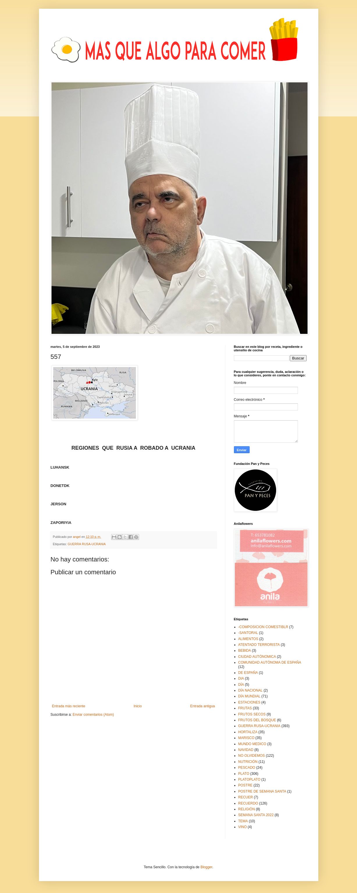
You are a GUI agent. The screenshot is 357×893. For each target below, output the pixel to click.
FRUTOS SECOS (252, 714)
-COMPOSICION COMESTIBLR (263, 627)
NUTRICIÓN (248, 762)
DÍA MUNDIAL (249, 696)
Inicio (138, 706)
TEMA (243, 821)
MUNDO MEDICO (252, 744)
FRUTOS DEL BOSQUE (257, 720)
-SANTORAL (248, 633)
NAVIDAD (245, 750)
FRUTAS (245, 708)
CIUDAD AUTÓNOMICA (257, 657)
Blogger (206, 867)
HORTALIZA (247, 732)
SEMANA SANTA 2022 (256, 815)
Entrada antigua (202, 706)
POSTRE (245, 785)
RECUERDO (248, 803)
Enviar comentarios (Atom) (93, 715)
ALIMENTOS (248, 639)
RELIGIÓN (246, 809)
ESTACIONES (249, 702)
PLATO (243, 774)
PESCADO (246, 768)
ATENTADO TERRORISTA (259, 645)
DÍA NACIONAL (250, 690)
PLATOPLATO (249, 779)
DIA (241, 678)
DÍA (241, 685)
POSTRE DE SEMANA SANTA (262, 791)
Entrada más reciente (68, 706)
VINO (242, 827)
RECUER (245, 797)
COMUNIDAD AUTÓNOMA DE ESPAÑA (269, 662)
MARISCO (246, 738)
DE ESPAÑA (248, 673)
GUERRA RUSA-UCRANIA (87, 544)
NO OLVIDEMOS (251, 756)
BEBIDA (244, 651)
